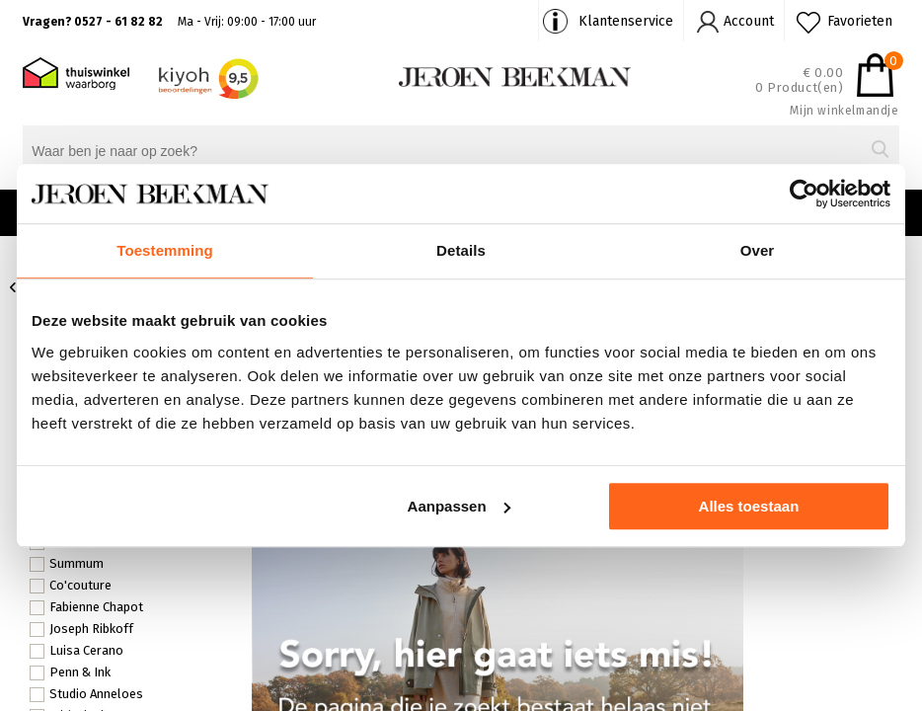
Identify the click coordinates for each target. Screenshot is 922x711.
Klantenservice (625, 21)
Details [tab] (461, 250)
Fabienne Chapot (86, 607)
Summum (67, 564)
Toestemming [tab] (164, 250)
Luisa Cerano (76, 651)
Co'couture (71, 585)
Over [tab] (757, 250)
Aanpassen (459, 506)
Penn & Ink (70, 672)
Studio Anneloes (86, 694)
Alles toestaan (749, 506)
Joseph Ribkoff (81, 629)
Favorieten (859, 21)
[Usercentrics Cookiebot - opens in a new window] (804, 193)
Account (749, 21)
